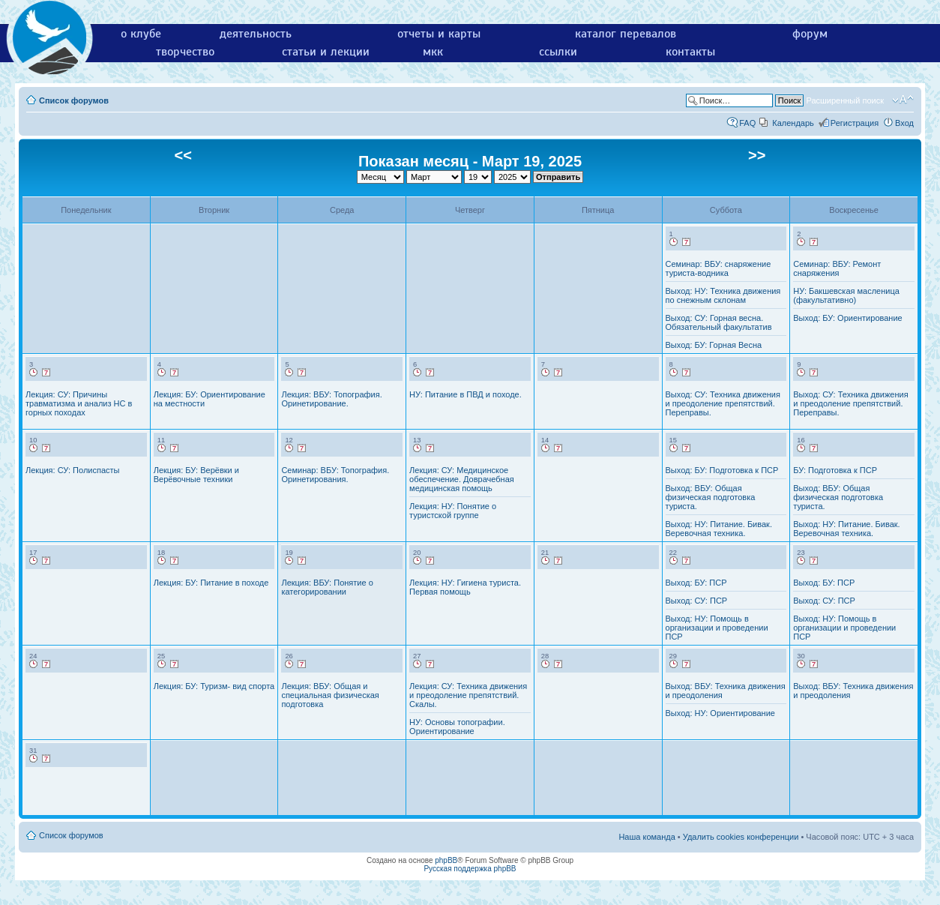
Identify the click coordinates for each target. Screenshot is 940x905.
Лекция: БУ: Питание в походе (211, 582)
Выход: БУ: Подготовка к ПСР (722, 470)
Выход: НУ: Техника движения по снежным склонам (723, 295)
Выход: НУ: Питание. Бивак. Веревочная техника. (719, 529)
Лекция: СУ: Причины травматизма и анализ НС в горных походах (78, 403)
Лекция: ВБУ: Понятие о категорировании (327, 587)
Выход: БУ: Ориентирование (847, 317)
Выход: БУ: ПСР (696, 582)
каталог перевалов (625, 33)
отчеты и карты (438, 33)
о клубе (141, 33)
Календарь (793, 122)
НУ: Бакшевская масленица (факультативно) (846, 295)
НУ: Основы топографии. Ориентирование (457, 727)
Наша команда (646, 836)
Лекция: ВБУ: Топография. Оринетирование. (331, 399)
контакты (690, 51)
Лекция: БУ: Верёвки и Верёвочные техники (196, 475)
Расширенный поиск (845, 100)
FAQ (747, 122)
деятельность (256, 33)
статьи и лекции (326, 51)
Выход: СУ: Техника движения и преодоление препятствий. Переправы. (723, 403)
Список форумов (74, 100)
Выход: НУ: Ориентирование (720, 713)
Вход (904, 122)
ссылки (558, 51)
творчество (185, 51)
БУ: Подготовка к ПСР (835, 470)
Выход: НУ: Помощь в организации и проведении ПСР (717, 627)
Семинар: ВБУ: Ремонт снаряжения (837, 268)
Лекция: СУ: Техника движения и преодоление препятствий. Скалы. (468, 695)
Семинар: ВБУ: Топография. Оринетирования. (335, 475)
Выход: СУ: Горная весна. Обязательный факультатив (719, 322)
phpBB (446, 860)
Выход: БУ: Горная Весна (714, 344)
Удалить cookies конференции (741, 836)
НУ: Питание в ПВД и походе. (465, 394)
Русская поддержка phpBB (470, 869)
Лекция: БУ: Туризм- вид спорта (214, 686)
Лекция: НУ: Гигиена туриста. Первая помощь (465, 587)
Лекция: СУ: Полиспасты (72, 470)
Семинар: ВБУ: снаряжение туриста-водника (718, 268)
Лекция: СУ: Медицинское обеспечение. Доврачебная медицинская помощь (461, 479)
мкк (433, 51)
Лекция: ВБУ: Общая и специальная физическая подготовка (330, 695)
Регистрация (855, 122)
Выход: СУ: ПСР (697, 600)
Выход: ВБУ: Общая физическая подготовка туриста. (711, 497)
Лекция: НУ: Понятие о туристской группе (452, 511)
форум (810, 33)
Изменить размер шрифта (903, 99)
